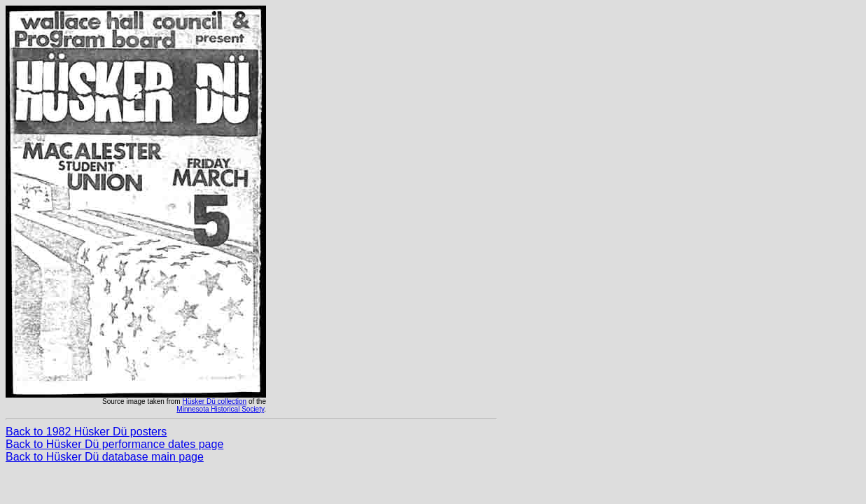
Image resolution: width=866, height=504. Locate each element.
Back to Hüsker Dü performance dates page (114, 444)
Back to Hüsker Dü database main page (105, 457)
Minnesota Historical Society (220, 409)
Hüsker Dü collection (214, 401)
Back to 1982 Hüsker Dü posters (86, 432)
